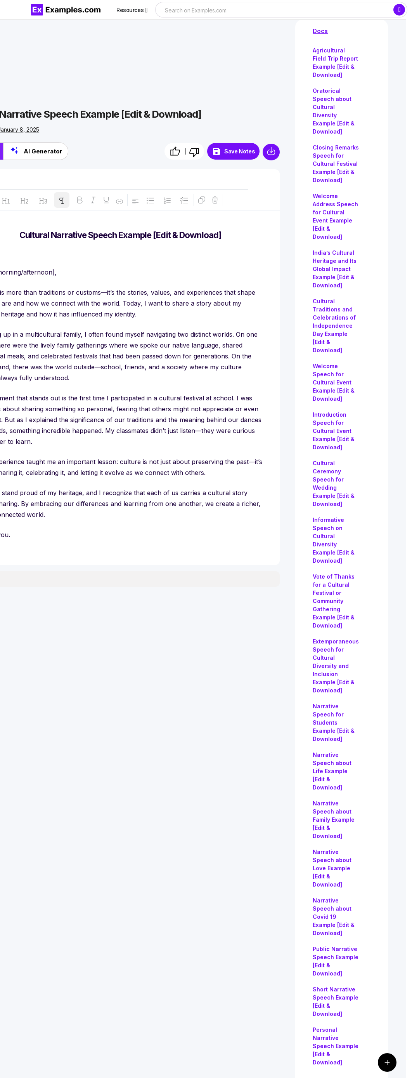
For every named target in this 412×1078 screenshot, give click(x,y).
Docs (320, 31)
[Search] (399, 10)
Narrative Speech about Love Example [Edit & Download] (332, 868)
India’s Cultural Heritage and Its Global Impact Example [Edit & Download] (335, 269)
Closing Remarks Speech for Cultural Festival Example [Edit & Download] (336, 163)
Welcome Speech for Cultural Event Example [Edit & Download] (334, 382)
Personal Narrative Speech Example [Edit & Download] (335, 1046)
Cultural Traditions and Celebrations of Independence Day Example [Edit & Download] (334, 325)
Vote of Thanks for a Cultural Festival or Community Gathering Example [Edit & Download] (334, 601)
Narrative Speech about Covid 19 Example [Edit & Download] (334, 916)
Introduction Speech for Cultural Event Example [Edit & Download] (334, 430)
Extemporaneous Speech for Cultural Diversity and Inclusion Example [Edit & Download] (336, 666)
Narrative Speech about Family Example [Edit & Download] (334, 819)
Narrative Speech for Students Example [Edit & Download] (334, 722)
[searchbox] (274, 10)
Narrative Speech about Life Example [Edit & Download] (332, 771)
